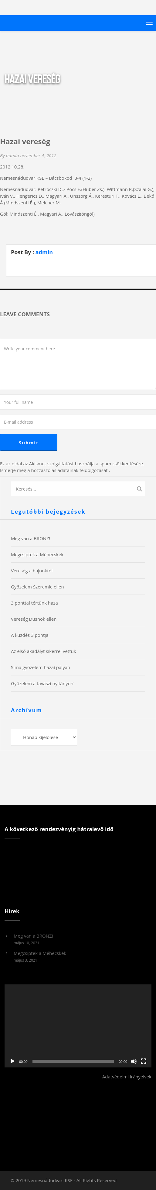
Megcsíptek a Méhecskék (37, 554)
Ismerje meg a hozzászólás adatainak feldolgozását (54, 470)
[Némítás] (134, 1061)
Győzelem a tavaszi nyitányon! (43, 683)
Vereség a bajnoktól (32, 570)
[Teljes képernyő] (144, 1061)
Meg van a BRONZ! (30, 538)
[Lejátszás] (12, 1061)
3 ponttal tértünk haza (34, 603)
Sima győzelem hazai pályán (40, 667)
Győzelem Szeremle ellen (37, 587)
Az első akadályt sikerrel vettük (43, 651)
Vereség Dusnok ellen (33, 619)
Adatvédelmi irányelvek (126, 1077)
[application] (78, 1025)
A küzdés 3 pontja (29, 635)
